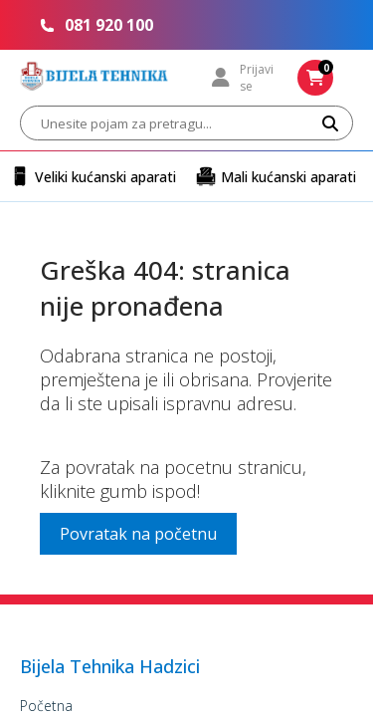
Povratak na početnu (138, 534)
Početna (46, 705)
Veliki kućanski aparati (93, 176)
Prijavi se (243, 78)
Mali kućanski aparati (276, 176)
